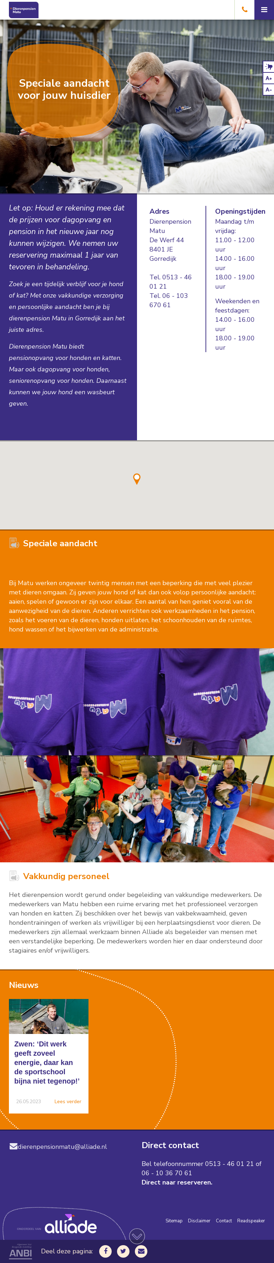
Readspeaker (251, 1221)
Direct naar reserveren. (177, 1182)
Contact (224, 1221)
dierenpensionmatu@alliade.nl (58, 1146)
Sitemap (174, 1221)
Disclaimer (199, 1221)
